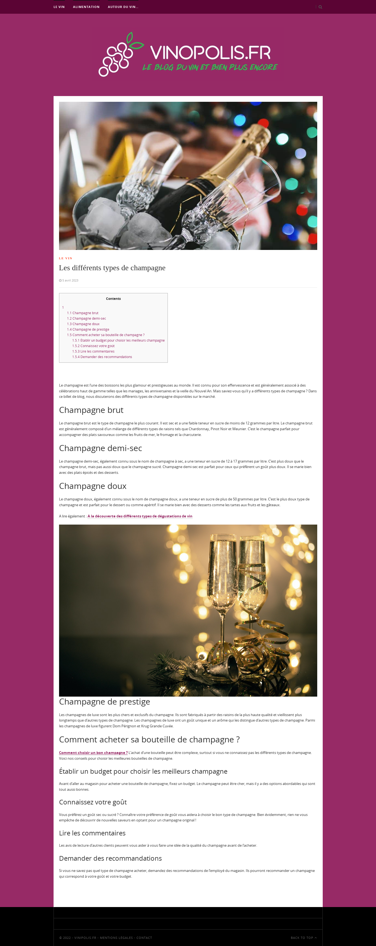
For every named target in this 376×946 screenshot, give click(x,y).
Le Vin (59, 7)
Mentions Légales (116, 938)
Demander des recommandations (102, 356)
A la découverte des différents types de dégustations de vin (140, 516)
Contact (144, 938)
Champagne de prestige (88, 329)
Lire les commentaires (93, 351)
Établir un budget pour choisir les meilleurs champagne (118, 340)
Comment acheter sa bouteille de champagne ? (105, 335)
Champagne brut (82, 313)
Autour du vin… (123, 7)
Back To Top (304, 938)
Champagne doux (83, 324)
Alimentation (86, 7)
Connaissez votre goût (93, 346)
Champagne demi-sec (86, 318)
